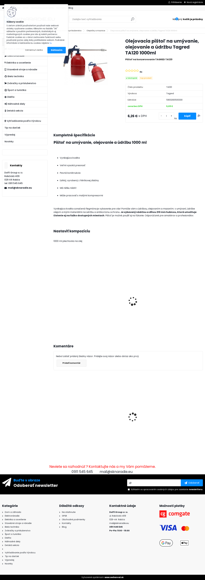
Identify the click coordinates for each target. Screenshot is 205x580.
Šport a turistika (15, 90)
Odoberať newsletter (36, 485)
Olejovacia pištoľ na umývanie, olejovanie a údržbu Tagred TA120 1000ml (71, 410)
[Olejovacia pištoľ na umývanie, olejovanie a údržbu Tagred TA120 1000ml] (85, 61)
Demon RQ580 (101, 409)
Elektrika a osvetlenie (18, 62)
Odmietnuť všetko (34, 50)
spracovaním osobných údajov (158, 489)
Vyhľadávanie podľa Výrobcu (23, 121)
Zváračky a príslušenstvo (20, 83)
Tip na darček (12, 127)
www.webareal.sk (114, 577)
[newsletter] (192, 482)
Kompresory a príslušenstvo (69, 30)
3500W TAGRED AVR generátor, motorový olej (69, 300)
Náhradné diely (15, 104)
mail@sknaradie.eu (20, 187)
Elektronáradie (14, 55)
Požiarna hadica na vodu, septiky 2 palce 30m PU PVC (184, 411)
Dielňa (9, 97)
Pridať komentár (71, 363)
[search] (132, 20)
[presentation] (55, 298)
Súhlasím (56, 50)
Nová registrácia (195, 2)
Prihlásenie (176, 2)
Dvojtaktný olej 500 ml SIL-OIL (146, 413)
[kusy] (166, 116)
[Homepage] (3, 8)
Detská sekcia (14, 110)
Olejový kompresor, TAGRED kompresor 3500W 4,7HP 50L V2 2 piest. (109, 303)
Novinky (9, 141)
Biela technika (14, 76)
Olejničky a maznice (96, 30)
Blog (70, 7)
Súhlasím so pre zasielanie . (167, 489)
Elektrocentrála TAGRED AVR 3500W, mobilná (147, 300)
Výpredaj (10, 134)
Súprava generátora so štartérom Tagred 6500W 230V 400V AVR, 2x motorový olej (183, 303)
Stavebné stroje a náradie (21, 69)
